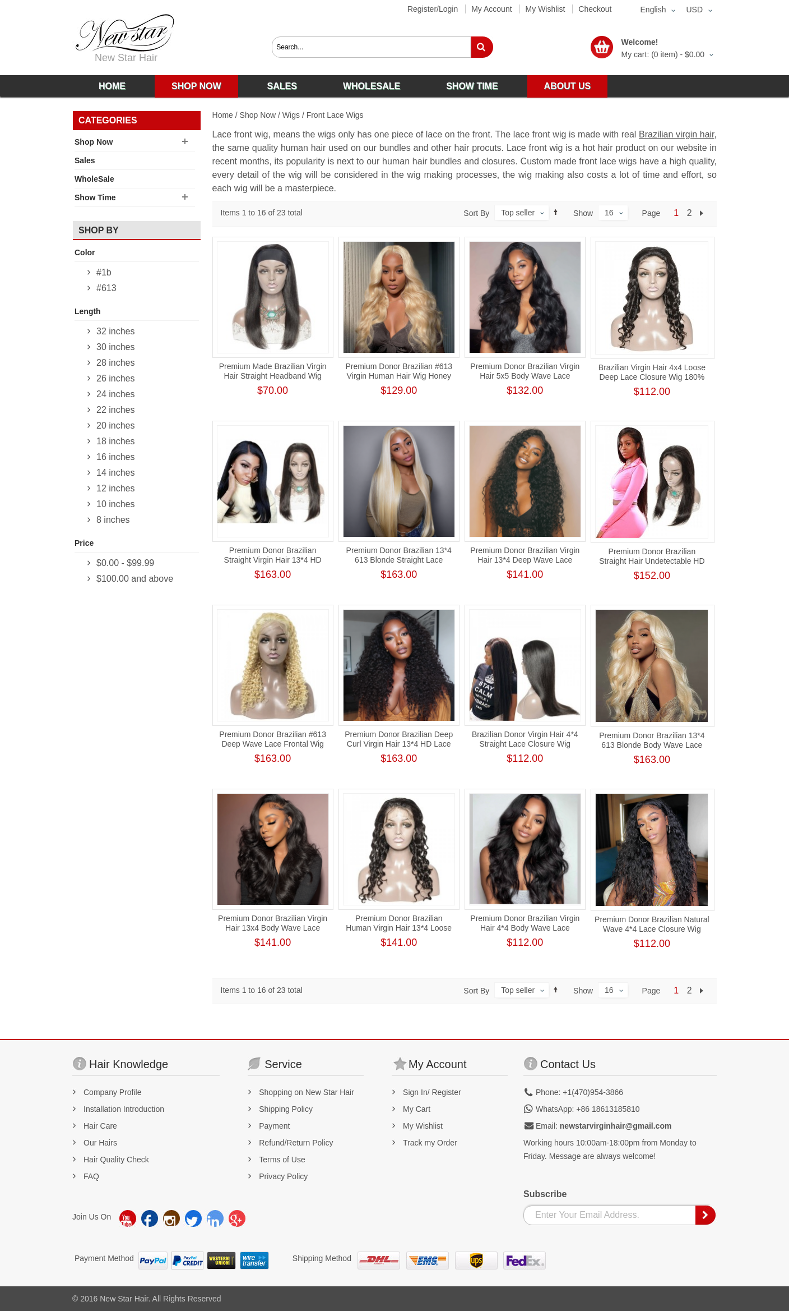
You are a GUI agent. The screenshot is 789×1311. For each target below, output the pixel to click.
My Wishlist (545, 8)
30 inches (115, 347)
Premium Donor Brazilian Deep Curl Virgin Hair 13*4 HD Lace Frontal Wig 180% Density (399, 744)
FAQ (91, 1176)
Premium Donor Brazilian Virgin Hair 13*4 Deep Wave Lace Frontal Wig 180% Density (524, 560)
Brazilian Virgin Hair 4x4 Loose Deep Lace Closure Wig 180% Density (652, 377)
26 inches (115, 378)
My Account (491, 8)
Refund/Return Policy (296, 1142)
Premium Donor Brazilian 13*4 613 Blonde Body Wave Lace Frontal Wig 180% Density (651, 745)
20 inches (115, 425)
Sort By (476, 213)
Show (583, 213)
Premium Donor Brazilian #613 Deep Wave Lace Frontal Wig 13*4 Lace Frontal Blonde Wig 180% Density (272, 748)
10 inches (115, 504)
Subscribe (545, 1194)
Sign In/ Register (432, 1092)
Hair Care (100, 1125)
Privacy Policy (283, 1176)
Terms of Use (282, 1159)
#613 (106, 288)
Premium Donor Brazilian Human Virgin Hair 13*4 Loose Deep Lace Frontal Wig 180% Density (399, 932)
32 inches (115, 331)
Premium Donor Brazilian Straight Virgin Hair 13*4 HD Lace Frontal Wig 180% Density (273, 560)
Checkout (594, 8)
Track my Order (430, 1142)
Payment (274, 1125)
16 (609, 212)
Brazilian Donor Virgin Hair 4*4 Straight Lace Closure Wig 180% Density (525, 744)
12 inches (115, 488)
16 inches (115, 457)
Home (222, 115)
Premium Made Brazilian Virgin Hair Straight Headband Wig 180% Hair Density (273, 376)
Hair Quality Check (116, 1159)
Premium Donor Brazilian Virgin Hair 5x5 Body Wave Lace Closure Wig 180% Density (524, 376)
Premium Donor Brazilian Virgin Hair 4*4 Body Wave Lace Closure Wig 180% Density (524, 928)
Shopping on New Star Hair (306, 1092)
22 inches (115, 410)
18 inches (115, 441)
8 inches (113, 520)
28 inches (115, 362)
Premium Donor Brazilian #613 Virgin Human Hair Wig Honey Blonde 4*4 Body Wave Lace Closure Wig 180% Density (398, 380)
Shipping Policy (286, 1109)
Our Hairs (100, 1142)
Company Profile (112, 1092)
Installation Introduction (123, 1109)
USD (694, 9)
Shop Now (258, 115)
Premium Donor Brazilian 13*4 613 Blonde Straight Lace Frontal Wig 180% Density (399, 560)
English (653, 9)
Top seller (518, 212)
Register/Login (432, 8)
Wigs (291, 115)
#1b (104, 272)
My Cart (416, 1109)
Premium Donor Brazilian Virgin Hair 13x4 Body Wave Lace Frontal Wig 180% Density (272, 928)
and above (134, 578)
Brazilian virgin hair (676, 134)
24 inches (115, 394)
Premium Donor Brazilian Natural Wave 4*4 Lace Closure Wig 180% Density (652, 929)
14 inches (115, 472)
